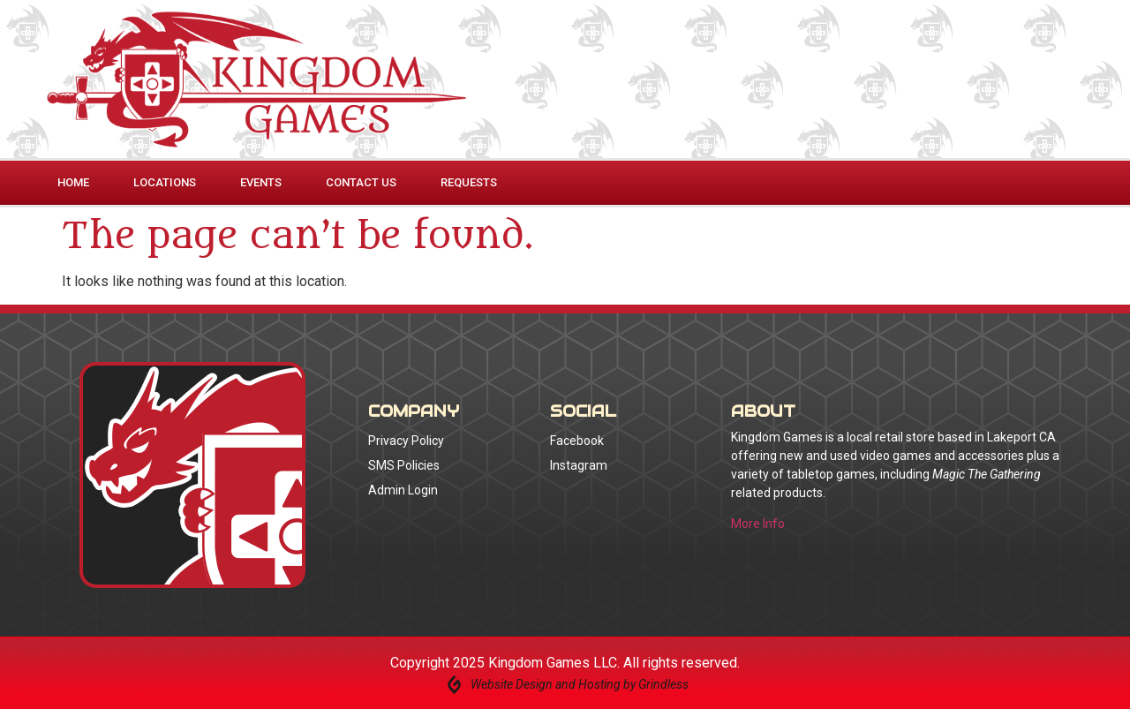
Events (261, 182)
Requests (469, 182)
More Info (758, 524)
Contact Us (361, 182)
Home (73, 182)
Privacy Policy (406, 441)
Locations (164, 182)
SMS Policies (404, 465)
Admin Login (403, 490)
